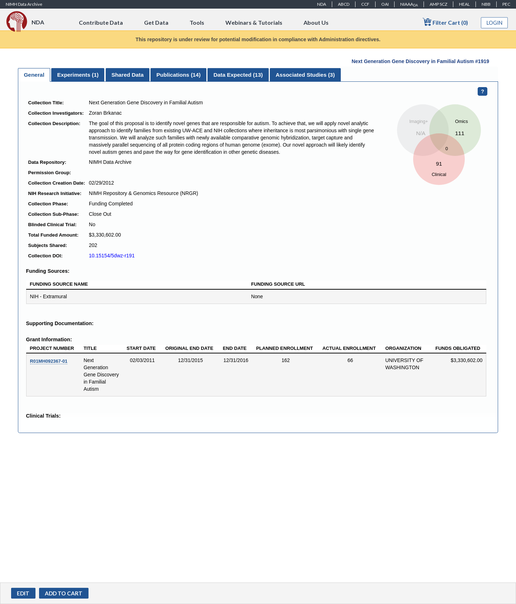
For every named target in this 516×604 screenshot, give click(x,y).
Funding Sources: (48, 271)
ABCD (343, 4)
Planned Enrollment (284, 348)
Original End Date (189, 348)
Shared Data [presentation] (127, 75)
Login (494, 23)
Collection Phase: (48, 203)
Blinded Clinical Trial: (52, 224)
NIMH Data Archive (24, 4)
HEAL (464, 4)
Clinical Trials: (43, 416)
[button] (64, 593)
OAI (385, 4)
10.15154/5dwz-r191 (112, 255)
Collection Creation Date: (56, 183)
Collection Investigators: (56, 113)
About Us (316, 22)
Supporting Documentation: (60, 323)
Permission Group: (49, 172)
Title (90, 348)
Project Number (52, 348)
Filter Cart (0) (445, 22)
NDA (321, 4)
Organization (403, 348)
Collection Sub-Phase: (53, 214)
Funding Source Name (59, 284)
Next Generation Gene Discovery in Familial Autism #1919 (420, 61)
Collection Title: (46, 102)
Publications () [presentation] (179, 75)
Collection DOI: (45, 255)
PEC (506, 4)
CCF (365, 4)
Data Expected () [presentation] (238, 75)
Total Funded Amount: (53, 235)
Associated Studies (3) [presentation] (305, 75)
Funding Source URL (278, 284)
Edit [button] (23, 593)
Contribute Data (101, 22)
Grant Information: (49, 339)
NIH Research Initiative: (55, 193)
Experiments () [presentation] (78, 75)
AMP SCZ (438, 4)
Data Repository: (47, 162)
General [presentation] (34, 75)
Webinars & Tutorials (253, 22)
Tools (197, 22)
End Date (235, 348)
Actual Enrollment (349, 348)
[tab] (34, 75)
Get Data (156, 22)
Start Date (141, 348)
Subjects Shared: (47, 245)
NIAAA (409, 4)
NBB (486, 4)
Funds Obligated (457, 348)
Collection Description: (54, 123)
